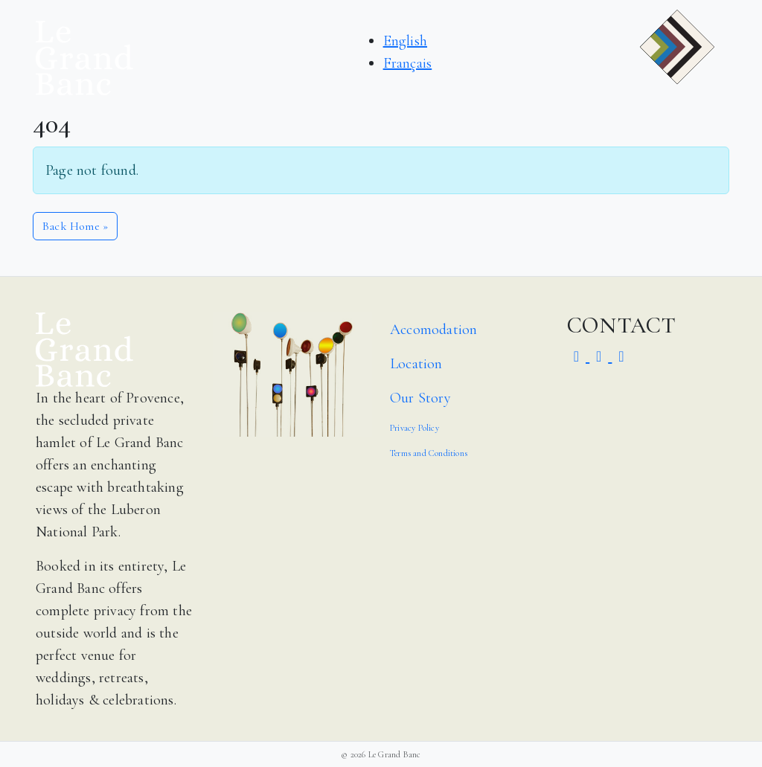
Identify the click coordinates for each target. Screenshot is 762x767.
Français (407, 63)
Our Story (420, 398)
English (405, 41)
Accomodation (433, 329)
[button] (677, 58)
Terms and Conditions (428, 453)
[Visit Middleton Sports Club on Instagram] (578, 357)
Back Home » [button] (75, 226)
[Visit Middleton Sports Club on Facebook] (600, 357)
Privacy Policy (414, 428)
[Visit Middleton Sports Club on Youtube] (621, 357)
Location (416, 364)
